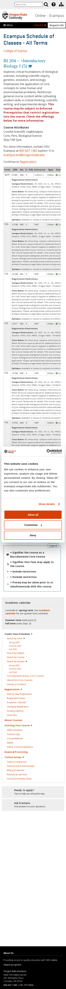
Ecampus (56, 15)
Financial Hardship (19, 778)
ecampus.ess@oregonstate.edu (24, 155)
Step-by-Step (19, 693)
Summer (15, 646)
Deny (33, 535)
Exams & (16, 751)
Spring (14, 642)
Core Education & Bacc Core (25, 675)
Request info (57, 25)
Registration (28, 162)
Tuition (17, 761)
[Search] (46, 4)
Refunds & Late (17, 774)
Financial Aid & (21, 766)
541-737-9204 (26, 985)
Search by (16, 638)
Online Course (20, 746)
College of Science (15, 51)
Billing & (15, 770)
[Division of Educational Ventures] (61, 4)
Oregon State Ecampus (15, 971)
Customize (33, 524)
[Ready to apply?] (33, 792)
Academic (16, 702)
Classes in (16, 684)
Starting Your (18, 725)
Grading (15, 710)
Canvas (13, 734)
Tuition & (14, 757)
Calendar (39, 25)
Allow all (33, 514)
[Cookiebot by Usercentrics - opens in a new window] (47, 451)
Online (40, 15)
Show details (47, 503)
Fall (13, 649)
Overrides (12, 715)
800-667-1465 (28, 151)
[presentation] (53, 4)
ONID (15, 730)
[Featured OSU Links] (53, 4)
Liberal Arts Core (19, 680)
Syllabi (10, 742)
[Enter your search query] (29, 4)
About (13, 720)
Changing (18, 706)
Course (15, 738)
